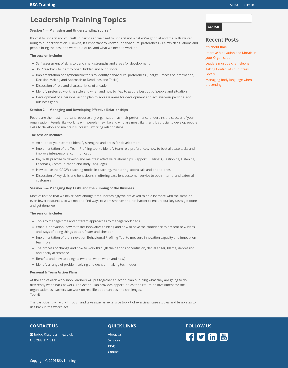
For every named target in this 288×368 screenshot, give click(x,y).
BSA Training (42, 4)
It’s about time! (217, 47)
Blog (111, 346)
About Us (115, 334)
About (234, 5)
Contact (113, 352)
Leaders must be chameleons (227, 63)
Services (249, 5)
